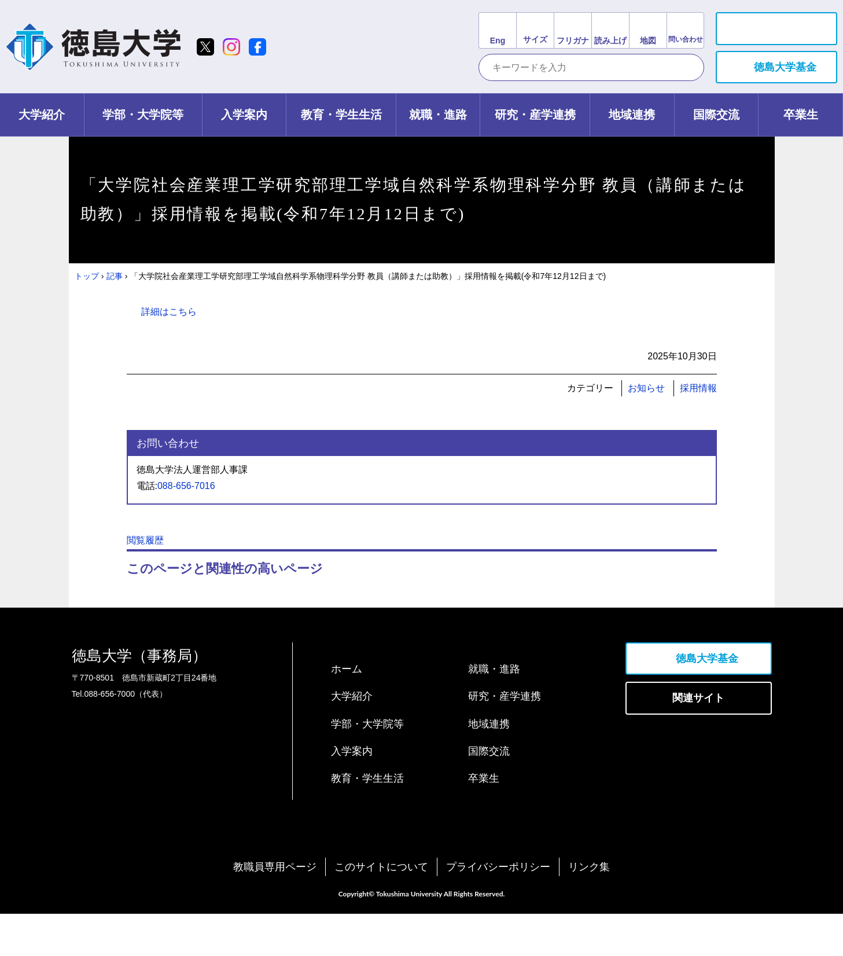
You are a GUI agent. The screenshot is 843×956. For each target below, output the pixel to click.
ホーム (346, 711)
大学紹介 (352, 738)
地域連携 (489, 766)
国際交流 (489, 793)
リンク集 (589, 909)
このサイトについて (381, 909)
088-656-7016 (186, 486)
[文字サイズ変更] (535, 30)
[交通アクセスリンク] (648, 30)
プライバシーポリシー (498, 909)
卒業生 (483, 820)
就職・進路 (494, 711)
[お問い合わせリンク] (685, 30)
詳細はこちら (169, 312)
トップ (87, 276)
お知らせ (646, 388)
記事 (114, 276)
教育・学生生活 (367, 820)
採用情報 (698, 388)
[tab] (42, 115)
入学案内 (352, 793)
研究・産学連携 (504, 738)
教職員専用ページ (274, 909)
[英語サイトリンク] (497, 30)
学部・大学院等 (367, 766)
